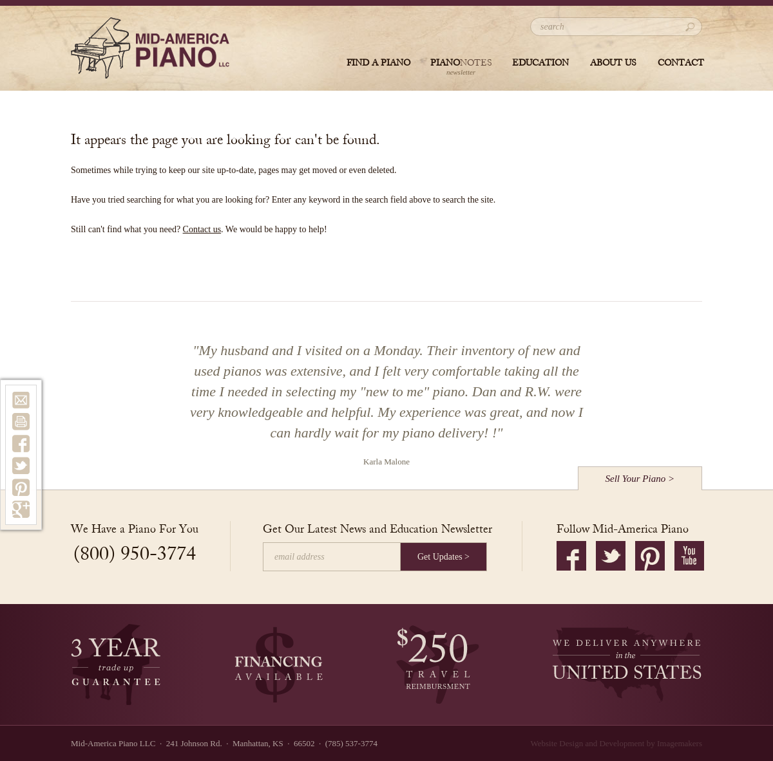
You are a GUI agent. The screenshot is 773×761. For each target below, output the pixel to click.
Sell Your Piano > (640, 478)
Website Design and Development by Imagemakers (616, 743)
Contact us (202, 229)
